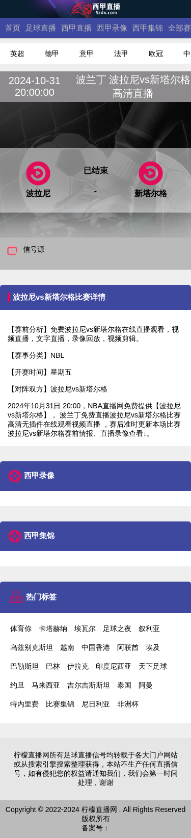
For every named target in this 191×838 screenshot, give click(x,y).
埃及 (153, 647)
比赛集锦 (60, 704)
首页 (12, 27)
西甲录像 (112, 27)
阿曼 (146, 685)
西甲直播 (76, 27)
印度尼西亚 (113, 666)
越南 (67, 647)
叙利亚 (149, 628)
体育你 (21, 628)
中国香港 (95, 647)
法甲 (121, 53)
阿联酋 (128, 647)
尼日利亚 (95, 704)
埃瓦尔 (85, 628)
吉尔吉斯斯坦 (88, 685)
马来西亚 (46, 685)
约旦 (17, 685)
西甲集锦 (147, 27)
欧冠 (156, 53)
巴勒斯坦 (24, 666)
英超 (17, 53)
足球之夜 (117, 628)
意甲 (86, 53)
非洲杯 (128, 704)
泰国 (124, 685)
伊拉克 (78, 666)
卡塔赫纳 (53, 628)
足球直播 (40, 27)
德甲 (52, 53)
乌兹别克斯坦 (31, 647)
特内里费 (24, 704)
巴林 (53, 666)
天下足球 (153, 666)
